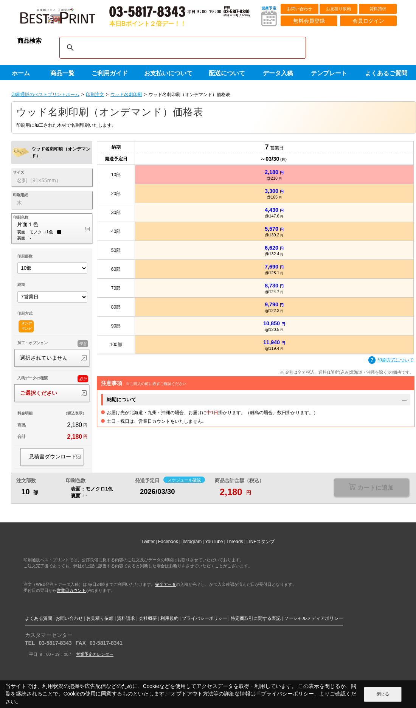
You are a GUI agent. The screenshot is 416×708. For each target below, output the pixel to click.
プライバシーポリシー (204, 618)
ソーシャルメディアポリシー (313, 618)
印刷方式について (391, 360)
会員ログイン (368, 21)
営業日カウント (71, 590)
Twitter (148, 541)
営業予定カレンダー (94, 654)
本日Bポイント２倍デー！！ (147, 23)
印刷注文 (95, 94)
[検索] (181, 47)
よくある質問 (38, 618)
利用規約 (169, 618)
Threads (235, 541)
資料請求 (377, 8)
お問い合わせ (299, 8)
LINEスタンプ (261, 541)
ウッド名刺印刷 (126, 94)
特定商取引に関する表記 (256, 618)
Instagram (192, 541)
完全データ (165, 584)
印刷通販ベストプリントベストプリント (64, 19)
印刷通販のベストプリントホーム (45, 94)
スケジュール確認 (184, 480)
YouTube (214, 541)
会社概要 (148, 618)
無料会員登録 (309, 21)
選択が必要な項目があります (371, 488)
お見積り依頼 (338, 8)
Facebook (168, 541)
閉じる (383, 694)
